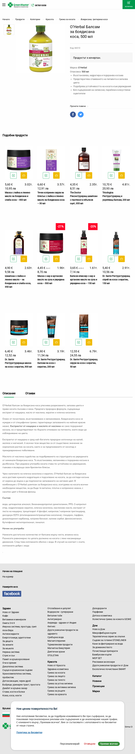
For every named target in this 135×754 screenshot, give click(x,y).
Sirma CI (129, 727)
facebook (12, 593)
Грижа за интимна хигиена (61, 687)
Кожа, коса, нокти (12, 695)
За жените (7, 644)
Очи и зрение (9, 663)
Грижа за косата (56, 672)
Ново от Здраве (10, 612)
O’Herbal (82, 67)
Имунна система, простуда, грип (19, 626)
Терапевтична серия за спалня (108, 636)
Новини (96, 681)
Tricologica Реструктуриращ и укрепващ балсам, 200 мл (116, 196)
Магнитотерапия (56, 641)
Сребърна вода (55, 637)
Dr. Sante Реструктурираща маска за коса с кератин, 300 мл (18, 363)
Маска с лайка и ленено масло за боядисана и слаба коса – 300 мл (17, 196)
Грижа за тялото (56, 680)
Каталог (97, 676)
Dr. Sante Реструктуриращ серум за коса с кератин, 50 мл (84, 363)
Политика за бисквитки (29, 732)
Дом (94, 625)
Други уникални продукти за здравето (62, 632)
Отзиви (30, 393)
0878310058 (40, 5)
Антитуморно (54, 619)
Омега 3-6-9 (8, 623)
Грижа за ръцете (56, 690)
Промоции (98, 686)
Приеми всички (109, 743)
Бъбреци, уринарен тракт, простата (21, 684)
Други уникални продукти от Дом (110, 665)
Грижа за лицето (56, 676)
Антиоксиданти (10, 634)
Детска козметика (102, 615)
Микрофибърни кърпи (104, 633)
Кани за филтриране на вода (107, 643)
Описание (9, 393)
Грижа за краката (57, 694)
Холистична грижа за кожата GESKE (111, 619)
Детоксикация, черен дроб (16, 681)
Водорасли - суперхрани (60, 612)
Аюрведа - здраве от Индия (61, 622)
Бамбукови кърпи (102, 654)
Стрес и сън (8, 655)
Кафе (5, 615)
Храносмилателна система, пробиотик (16, 675)
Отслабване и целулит (59, 608)
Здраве (6, 608)
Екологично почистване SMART (109, 669)
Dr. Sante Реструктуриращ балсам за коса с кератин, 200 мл (51, 363)
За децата (7, 641)
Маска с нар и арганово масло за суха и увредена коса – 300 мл (50, 280)
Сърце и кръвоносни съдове (17, 670)
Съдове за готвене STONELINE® (109, 640)
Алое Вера (7, 630)
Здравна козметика (58, 669)
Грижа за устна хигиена (60, 683)
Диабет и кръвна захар (14, 688)
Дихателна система (12, 666)
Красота (52, 661)
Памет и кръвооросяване (15, 659)
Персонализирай (69, 743)
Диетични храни (56, 651)
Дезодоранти (99, 608)
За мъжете (8, 648)
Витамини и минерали (14, 619)
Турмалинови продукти (59, 644)
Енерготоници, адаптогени (16, 637)
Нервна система (10, 652)
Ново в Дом (98, 629)
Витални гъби (54, 615)
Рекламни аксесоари (103, 662)
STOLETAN (53, 655)
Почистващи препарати (105, 651)
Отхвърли (89, 743)
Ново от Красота (56, 665)
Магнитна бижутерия (58, 648)
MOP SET (97, 658)
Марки (96, 691)
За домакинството (102, 647)
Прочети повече (79, 106)
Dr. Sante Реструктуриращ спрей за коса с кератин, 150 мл (116, 280)
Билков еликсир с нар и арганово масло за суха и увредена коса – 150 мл (83, 280)
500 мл (85, 71)
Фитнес (51, 626)
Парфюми (97, 612)
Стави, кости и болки (13, 691)
